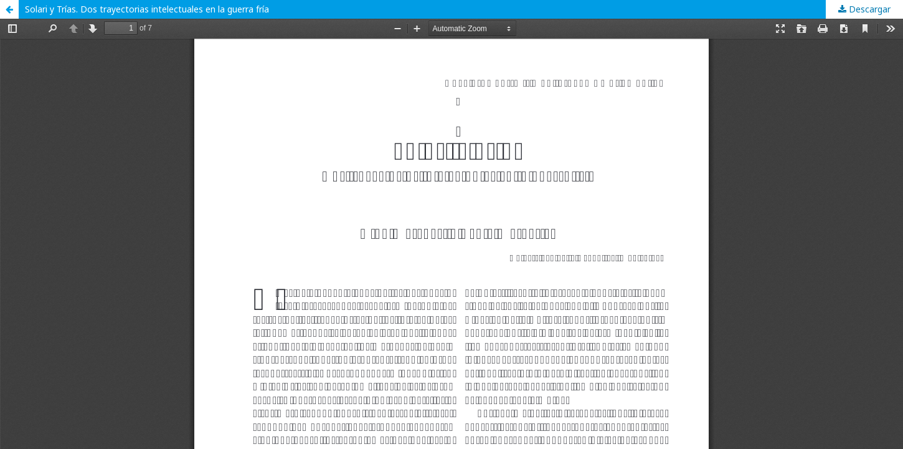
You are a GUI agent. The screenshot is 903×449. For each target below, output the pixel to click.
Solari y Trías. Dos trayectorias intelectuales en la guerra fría (147, 9)
